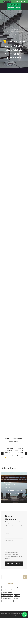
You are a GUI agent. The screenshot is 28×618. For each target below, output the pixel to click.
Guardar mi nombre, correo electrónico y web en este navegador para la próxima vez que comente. (13, 555)
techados (7, 487)
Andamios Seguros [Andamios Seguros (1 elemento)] (15, 587)
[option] (14, 487)
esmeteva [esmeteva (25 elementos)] (18, 589)
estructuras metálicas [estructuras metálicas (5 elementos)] (8, 592)
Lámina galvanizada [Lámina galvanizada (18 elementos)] (7, 595)
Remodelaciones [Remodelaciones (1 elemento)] (7, 598)
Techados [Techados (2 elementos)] (16, 598)
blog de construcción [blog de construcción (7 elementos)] (8, 589)
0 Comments (22, 36)
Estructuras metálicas (14, 34)
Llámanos (7, 1)
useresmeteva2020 (11, 36)
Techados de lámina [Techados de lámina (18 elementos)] (7, 601)
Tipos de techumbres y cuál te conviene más (13, 493)
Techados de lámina (13, 441)
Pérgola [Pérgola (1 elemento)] (17, 595)
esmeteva (7, 438)
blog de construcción (12, 31)
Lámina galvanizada (17, 438)
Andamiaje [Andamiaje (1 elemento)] (5, 587)
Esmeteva (21, 31)
